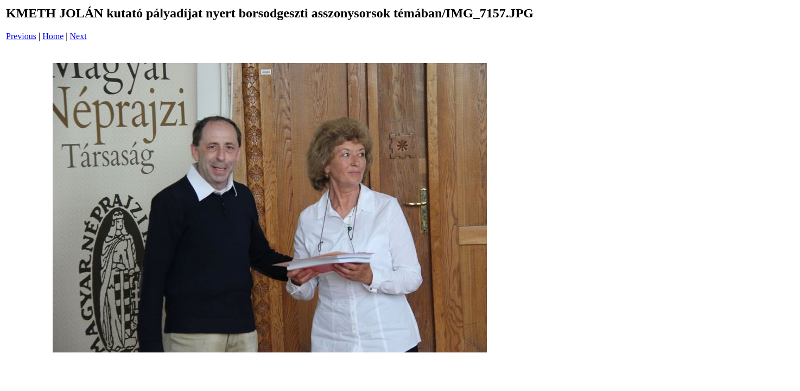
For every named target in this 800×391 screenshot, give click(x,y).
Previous (21, 36)
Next (78, 36)
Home (53, 36)
